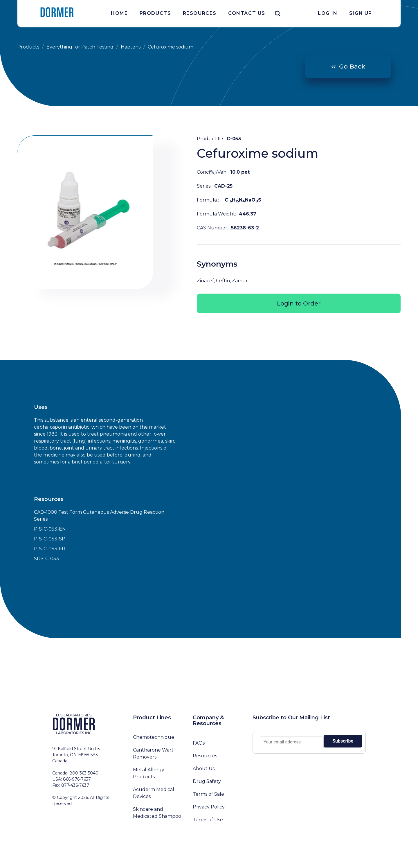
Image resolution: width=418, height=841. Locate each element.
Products (155, 13)
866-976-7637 (77, 779)
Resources (200, 13)
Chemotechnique (153, 737)
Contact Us (246, 13)
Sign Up (360, 13)
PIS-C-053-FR (49, 548)
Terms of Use (208, 819)
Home (119, 13)
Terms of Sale (208, 794)
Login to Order (298, 303)
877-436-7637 (75, 785)
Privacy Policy (209, 807)
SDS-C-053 (46, 558)
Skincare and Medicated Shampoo (157, 812)
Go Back (352, 66)
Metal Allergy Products (148, 773)
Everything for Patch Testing (79, 47)
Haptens (130, 47)
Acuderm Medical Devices (153, 793)
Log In (328, 13)
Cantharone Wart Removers (153, 753)
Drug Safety (207, 781)
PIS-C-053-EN (50, 529)
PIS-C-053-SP (49, 539)
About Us (204, 768)
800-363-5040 (83, 773)
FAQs (199, 743)
